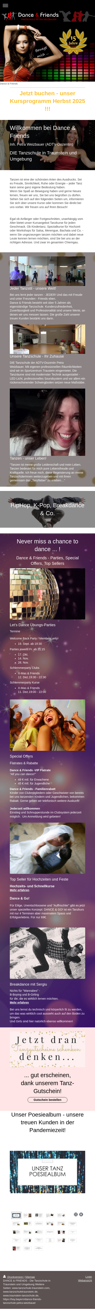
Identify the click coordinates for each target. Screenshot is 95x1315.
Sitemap (30, 1276)
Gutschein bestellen (47, 1099)
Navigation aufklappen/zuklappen (47, 5)
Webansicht (85, 1280)
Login (88, 1276)
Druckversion (13, 1276)
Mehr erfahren (19, 890)
